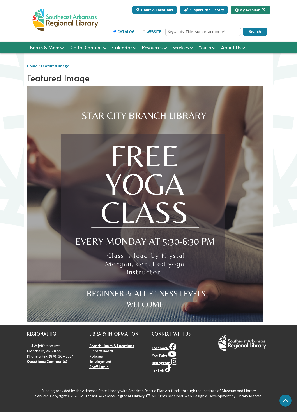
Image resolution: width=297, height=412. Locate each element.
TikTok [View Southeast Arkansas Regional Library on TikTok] (161, 370)
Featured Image (55, 66)
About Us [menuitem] (231, 47)
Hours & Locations (156, 9)
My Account (248, 10)
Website (154, 31)
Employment (100, 361)
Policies (96, 356)
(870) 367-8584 (61, 356)
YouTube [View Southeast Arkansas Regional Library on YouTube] (164, 355)
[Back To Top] (285, 401)
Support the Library (204, 9)
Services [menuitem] (180, 47)
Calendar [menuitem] (122, 47)
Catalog (125, 31)
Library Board (101, 351)
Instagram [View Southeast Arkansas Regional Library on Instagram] (164, 362)
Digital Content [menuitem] (85, 47)
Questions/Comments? (47, 361)
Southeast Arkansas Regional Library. (112, 396)
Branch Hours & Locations (111, 345)
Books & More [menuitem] (44, 47)
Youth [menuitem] (205, 47)
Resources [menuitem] (152, 47)
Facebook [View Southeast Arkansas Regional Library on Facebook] (164, 348)
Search (255, 31)
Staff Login (99, 366)
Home (32, 66)
